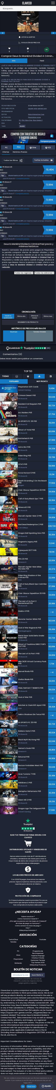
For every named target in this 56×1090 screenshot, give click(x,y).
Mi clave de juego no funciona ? (28, 923)
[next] (53, 33)
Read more (31, 1086)
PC (20, 120)
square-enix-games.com (37, 109)
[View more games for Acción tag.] (22, 127)
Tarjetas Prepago (38, 956)
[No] (53, 1082)
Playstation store (34, 117)
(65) (35, 348)
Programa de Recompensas (37, 952)
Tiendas (13, 942)
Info (13, 61)
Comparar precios (22, 179)
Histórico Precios (20, 152)
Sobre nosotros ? (28, 916)
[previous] (2, 33)
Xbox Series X (37, 120)
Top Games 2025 (37, 962)
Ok (23, 1086)
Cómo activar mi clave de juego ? (28, 926)
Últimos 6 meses (34, 317)
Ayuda (46, 1086)
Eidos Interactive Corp (36, 114)
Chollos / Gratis (38, 958)
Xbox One (28, 120)
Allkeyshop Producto (38, 965)
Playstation (18, 959)
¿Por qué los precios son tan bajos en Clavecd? (28, 921)
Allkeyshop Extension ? (28, 930)
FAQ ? (28, 928)
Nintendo (18, 963)
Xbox (18, 955)
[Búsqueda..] (28, 8)
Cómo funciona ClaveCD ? (28, 919)
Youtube (42, 939)
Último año (21, 316)
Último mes (48, 316)
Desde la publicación (8, 317)
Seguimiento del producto (28, 322)
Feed (42, 61)
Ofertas (5, 152)
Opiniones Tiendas (38, 960)
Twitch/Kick (13, 939)
